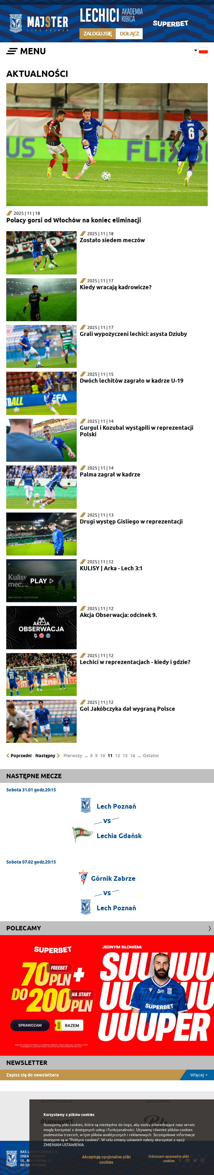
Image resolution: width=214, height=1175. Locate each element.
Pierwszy (73, 755)
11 (110, 755)
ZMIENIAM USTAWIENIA (63, 1144)
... (86, 755)
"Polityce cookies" (84, 1139)
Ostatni (151, 755)
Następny (45, 755)
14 (132, 755)
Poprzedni (21, 755)
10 (102, 755)
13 (125, 755)
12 (117, 755)
